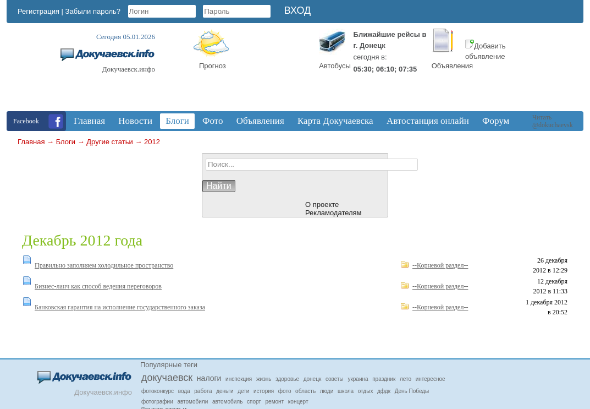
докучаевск (166, 377)
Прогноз (212, 66)
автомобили (192, 402)
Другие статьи (109, 142)
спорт (254, 402)
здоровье (287, 379)
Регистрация (38, 11)
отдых (365, 391)
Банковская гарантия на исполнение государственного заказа (120, 307)
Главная (31, 142)
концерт (298, 402)
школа (346, 391)
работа (203, 391)
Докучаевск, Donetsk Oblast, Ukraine (271, 70)
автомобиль (227, 402)
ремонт (275, 402)
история (263, 391)
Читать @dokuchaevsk (552, 121)
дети (243, 391)
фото (284, 391)
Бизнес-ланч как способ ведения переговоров (98, 286)
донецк (313, 379)
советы (335, 379)
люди (327, 391)
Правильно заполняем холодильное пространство (104, 265)
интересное (430, 379)
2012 (152, 142)
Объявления (452, 66)
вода (184, 391)
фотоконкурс (157, 391)
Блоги (65, 142)
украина (358, 379)
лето (405, 379)
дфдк (383, 391)
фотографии (157, 402)
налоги (209, 378)
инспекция (238, 379)
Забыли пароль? (92, 11)
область (305, 391)
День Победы (412, 391)
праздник (383, 379)
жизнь (264, 379)
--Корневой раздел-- (440, 265)
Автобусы (335, 66)
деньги (224, 391)
